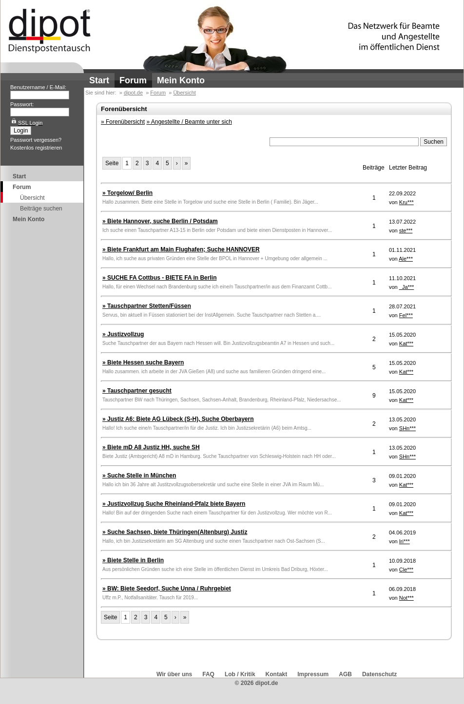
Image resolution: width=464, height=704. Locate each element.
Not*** (406, 598)
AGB (345, 674)
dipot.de (133, 92)
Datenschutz (379, 674)
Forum (133, 80)
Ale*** (406, 259)
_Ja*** (406, 287)
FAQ (208, 674)
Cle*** (406, 569)
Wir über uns (174, 674)
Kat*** (406, 343)
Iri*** (404, 541)
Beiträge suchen (41, 208)
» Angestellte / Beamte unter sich (189, 121)
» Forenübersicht (123, 121)
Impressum (313, 674)
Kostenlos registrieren (36, 148)
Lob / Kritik (240, 674)
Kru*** (406, 202)
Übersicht (32, 197)
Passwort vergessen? (35, 140)
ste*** (406, 230)
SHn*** (407, 428)
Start (99, 80)
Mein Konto (181, 80)
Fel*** (406, 315)
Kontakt (277, 674)
